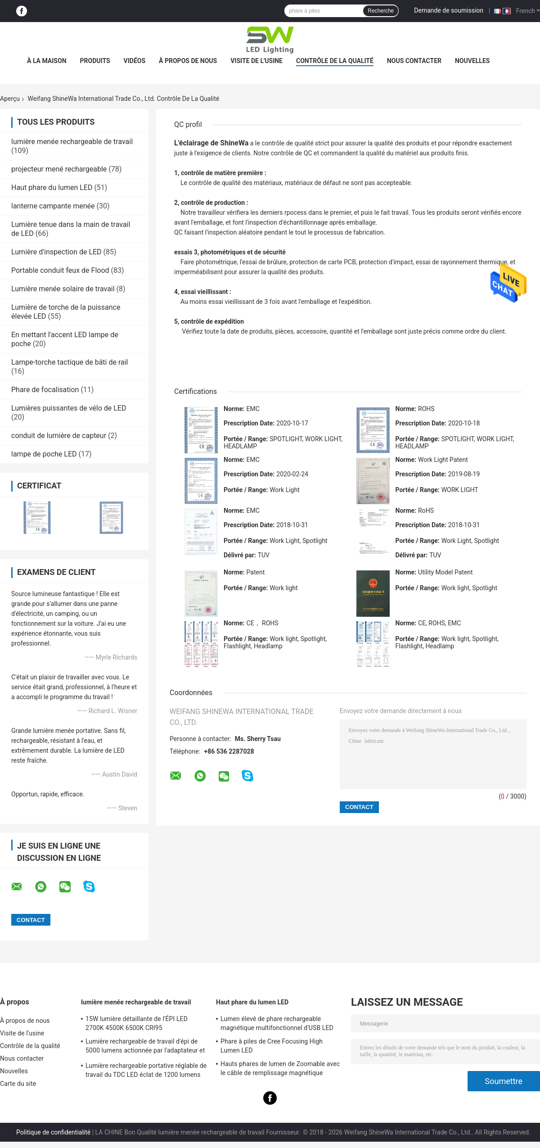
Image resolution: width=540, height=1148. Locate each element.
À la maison (47, 60)
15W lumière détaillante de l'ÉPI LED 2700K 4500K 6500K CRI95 (137, 1023)
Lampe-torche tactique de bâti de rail (69, 362)
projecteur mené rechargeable (59, 169)
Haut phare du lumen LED (51, 187)
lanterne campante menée (53, 206)
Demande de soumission (448, 10)
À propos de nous (188, 60)
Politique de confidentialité (53, 1132)
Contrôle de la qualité (335, 60)
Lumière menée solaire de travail (63, 289)
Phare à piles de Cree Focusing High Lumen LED (271, 1046)
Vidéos (135, 60)
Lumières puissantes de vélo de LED (68, 408)
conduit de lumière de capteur (58, 435)
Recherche (381, 11)
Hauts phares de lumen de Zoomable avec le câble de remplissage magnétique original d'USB (280, 1069)
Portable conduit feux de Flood (60, 270)
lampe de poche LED (44, 454)
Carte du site (18, 1083)
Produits (95, 60)
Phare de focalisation (45, 389)
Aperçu (10, 98)
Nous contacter (414, 60)
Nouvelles (472, 60)
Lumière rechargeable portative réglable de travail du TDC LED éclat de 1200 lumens (146, 1070)
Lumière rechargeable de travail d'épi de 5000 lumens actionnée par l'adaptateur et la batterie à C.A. (145, 1047)
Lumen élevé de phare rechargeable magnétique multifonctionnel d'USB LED (276, 1023)
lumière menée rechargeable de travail (72, 141)
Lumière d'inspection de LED (56, 252)
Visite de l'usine (256, 60)
